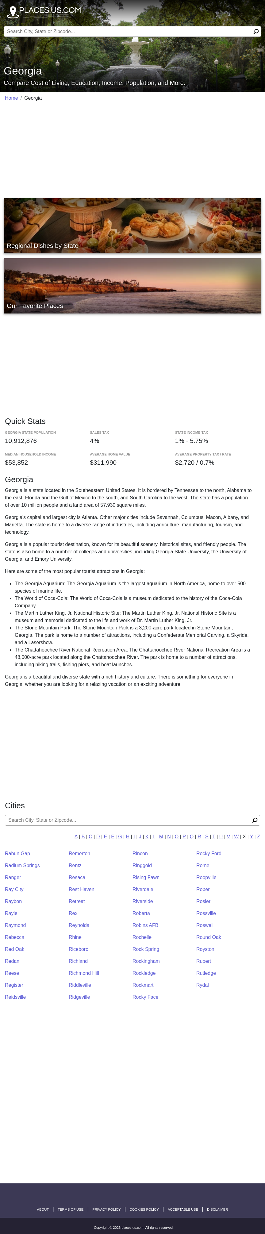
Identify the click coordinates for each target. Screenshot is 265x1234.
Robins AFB (145, 925)
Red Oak (14, 949)
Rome (202, 865)
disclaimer (217, 1209)
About (43, 1209)
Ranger (13, 877)
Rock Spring (145, 949)
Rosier (203, 901)
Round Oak (208, 937)
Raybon (13, 901)
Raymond (15, 925)
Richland (78, 961)
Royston (205, 949)
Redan (12, 961)
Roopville (206, 877)
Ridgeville (79, 997)
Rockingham (146, 961)
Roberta (141, 913)
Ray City (14, 889)
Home (11, 98)
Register (14, 985)
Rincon (140, 853)
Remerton (79, 853)
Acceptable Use (183, 1209)
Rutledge (206, 973)
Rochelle (142, 937)
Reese (12, 973)
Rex (73, 913)
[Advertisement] (132, 150)
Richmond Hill (84, 973)
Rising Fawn (145, 877)
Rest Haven (81, 889)
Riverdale (142, 889)
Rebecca (14, 937)
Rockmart (142, 985)
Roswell (204, 925)
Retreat (77, 901)
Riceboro (78, 949)
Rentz (75, 865)
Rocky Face (145, 997)
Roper (203, 889)
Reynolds (79, 925)
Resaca (77, 877)
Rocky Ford (208, 853)
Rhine (75, 937)
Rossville (206, 913)
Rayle (11, 913)
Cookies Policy (144, 1209)
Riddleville (80, 985)
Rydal (202, 985)
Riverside (142, 901)
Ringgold (142, 865)
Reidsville (15, 997)
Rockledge (144, 973)
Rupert (203, 961)
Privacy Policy (106, 1209)
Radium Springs (22, 865)
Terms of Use (70, 1209)
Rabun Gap (17, 853)
